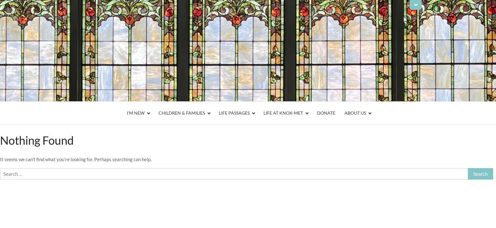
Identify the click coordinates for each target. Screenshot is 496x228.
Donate (326, 113)
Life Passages (234, 113)
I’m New (136, 113)
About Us (355, 113)
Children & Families (181, 113)
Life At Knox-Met (283, 113)
